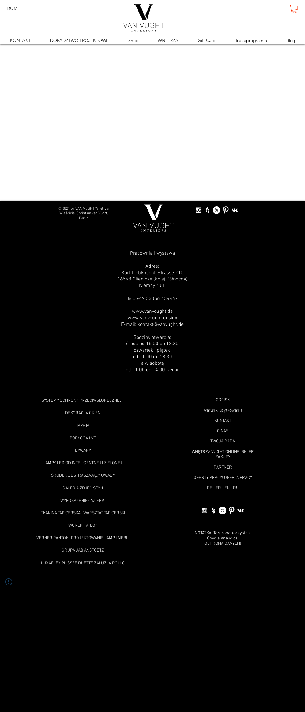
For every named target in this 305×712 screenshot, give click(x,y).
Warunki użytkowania (222, 410)
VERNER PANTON (52, 538)
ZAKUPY (222, 457)
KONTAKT (222, 420)
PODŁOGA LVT (83, 438)
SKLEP (248, 452)
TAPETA (82, 425)
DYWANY (83, 450)
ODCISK (223, 400)
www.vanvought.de (152, 311)
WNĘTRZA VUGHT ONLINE (215, 452)
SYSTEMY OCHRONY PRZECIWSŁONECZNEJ (81, 400)
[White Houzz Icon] (207, 210)
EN (227, 488)
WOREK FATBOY (82, 525)
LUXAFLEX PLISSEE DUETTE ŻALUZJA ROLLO (83, 563)
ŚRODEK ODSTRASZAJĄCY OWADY (83, 475)
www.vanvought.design (152, 318)
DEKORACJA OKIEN (83, 413)
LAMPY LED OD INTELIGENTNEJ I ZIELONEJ (82, 463)
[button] (294, 9)
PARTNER (223, 467)
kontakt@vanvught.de (161, 324)
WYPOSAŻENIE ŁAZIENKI (82, 500)
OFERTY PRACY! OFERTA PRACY (223, 477)
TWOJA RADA (222, 441)
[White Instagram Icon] (198, 210)
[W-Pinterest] (225, 210)
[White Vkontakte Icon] (234, 210)
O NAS (222, 431)
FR (218, 488)
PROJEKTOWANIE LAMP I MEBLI (100, 538)
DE (209, 488)
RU (236, 488)
